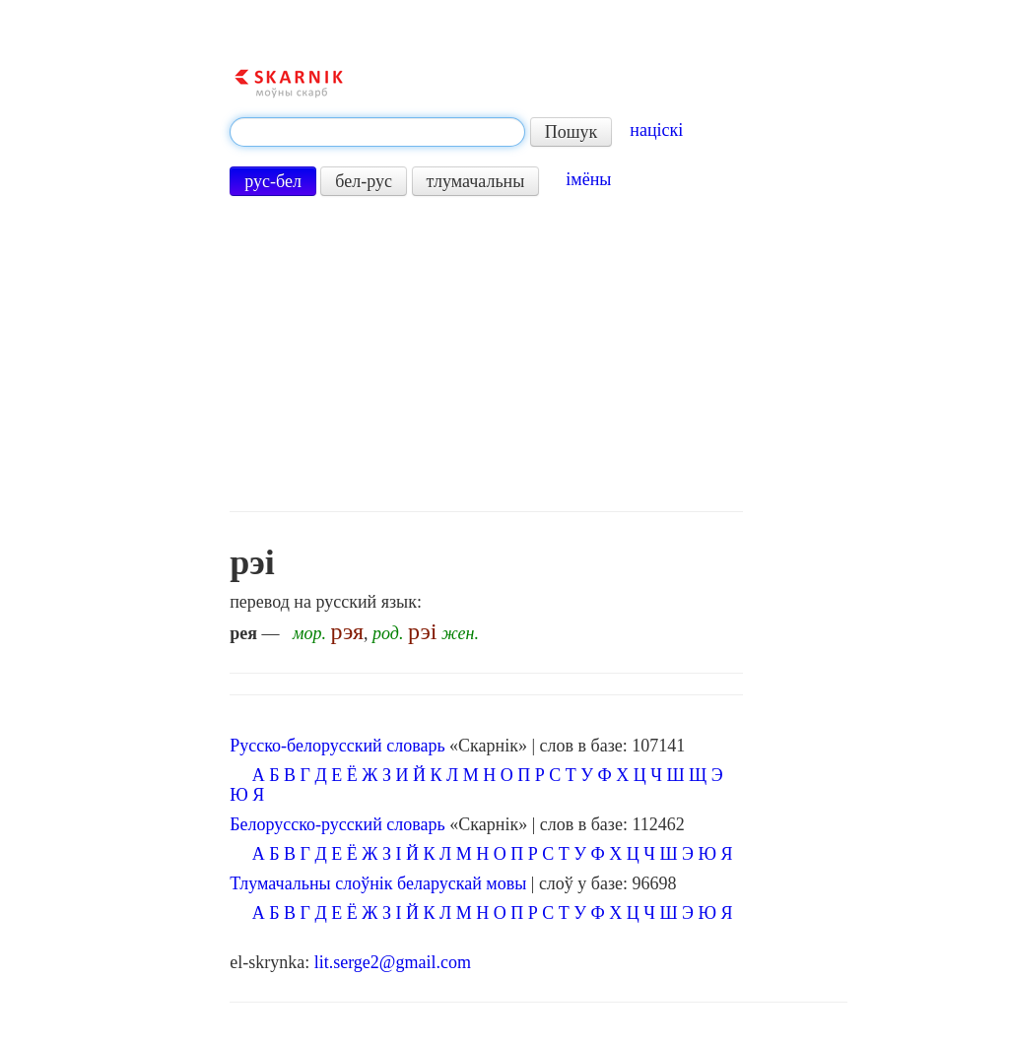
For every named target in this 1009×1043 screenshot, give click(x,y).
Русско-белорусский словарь (337, 745)
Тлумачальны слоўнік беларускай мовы (378, 883)
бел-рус (363, 181)
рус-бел (273, 181)
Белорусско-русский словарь (337, 824)
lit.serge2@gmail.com (392, 962)
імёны (588, 179)
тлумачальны (476, 181)
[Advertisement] (486, 353)
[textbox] (377, 132)
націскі (656, 130)
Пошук (571, 132)
